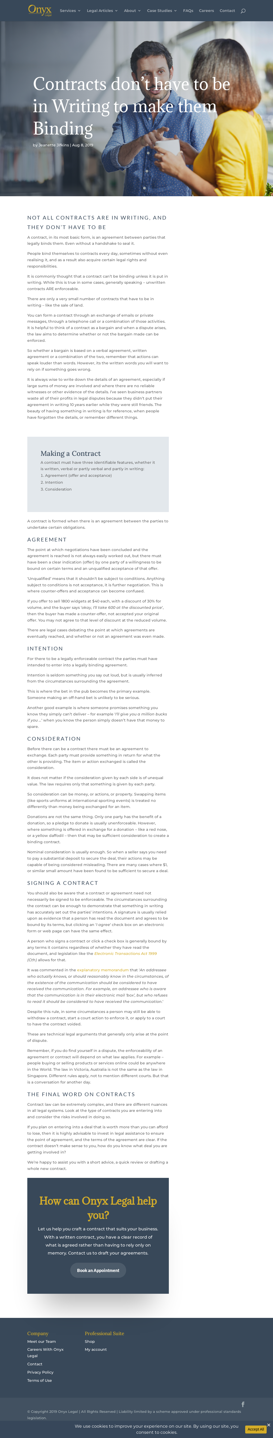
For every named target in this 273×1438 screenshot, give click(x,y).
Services (68, 11)
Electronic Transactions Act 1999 (125, 953)
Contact (227, 11)
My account (96, 1349)
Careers (206, 11)
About (130, 11)
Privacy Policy (40, 1372)
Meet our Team (41, 1341)
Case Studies (159, 11)
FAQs (188, 11)
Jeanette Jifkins (54, 145)
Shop (90, 1341)
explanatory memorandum (103, 970)
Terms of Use (39, 1380)
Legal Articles (100, 11)
